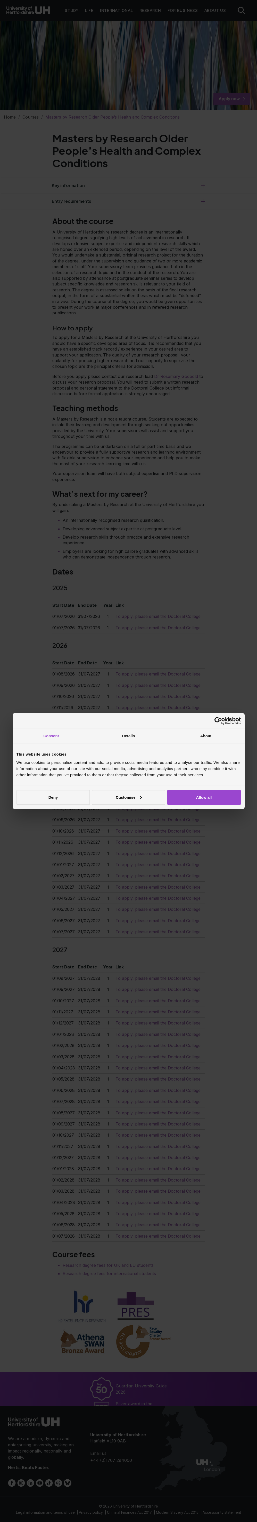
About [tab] (206, 736)
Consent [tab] (51, 736)
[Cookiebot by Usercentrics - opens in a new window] (218, 721)
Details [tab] (128, 736)
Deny (53, 797)
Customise (129, 797)
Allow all (204, 797)
